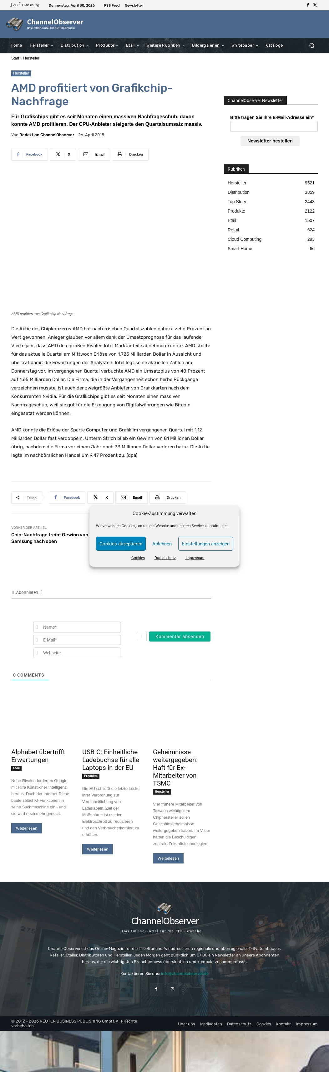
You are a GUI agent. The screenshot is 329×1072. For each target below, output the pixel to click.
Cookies (138, 558)
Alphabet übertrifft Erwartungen (38, 756)
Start (15, 58)
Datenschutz (165, 558)
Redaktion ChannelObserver (46, 135)
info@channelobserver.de (185, 973)
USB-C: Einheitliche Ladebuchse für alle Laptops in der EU (110, 759)
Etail (16, 768)
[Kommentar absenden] (179, 636)
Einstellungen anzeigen (206, 544)
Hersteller (31, 58)
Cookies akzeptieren (120, 544)
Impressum (195, 558)
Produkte (91, 776)
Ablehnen (162, 544)
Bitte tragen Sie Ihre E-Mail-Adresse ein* (272, 117)
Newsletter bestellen (270, 140)
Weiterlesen (26, 828)
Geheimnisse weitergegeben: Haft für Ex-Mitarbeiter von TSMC (175, 767)
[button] (311, 45)
